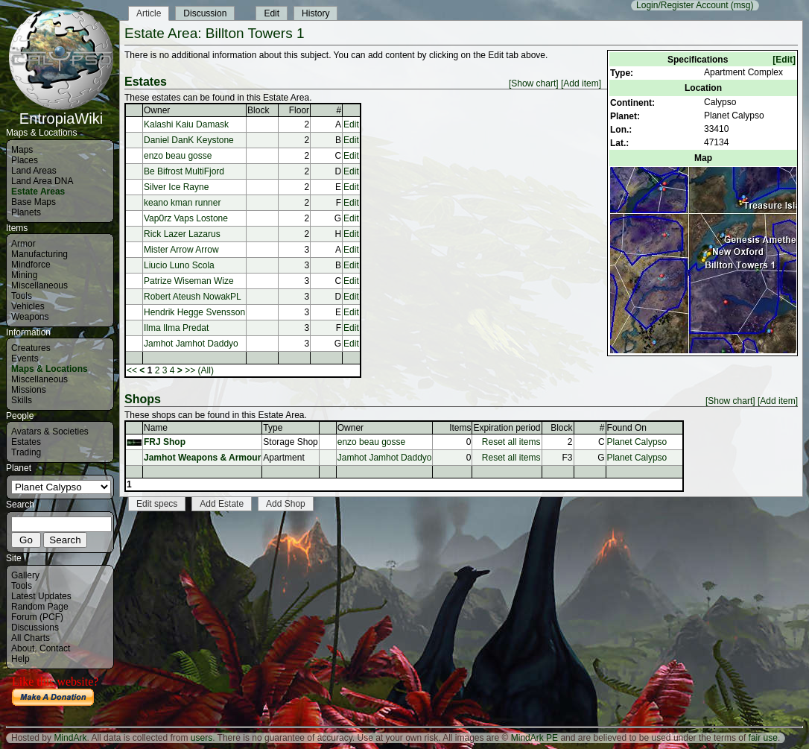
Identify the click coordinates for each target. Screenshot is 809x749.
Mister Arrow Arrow (181, 249)
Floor (299, 110)
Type (272, 428)
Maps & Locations (49, 369)
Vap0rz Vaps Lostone (186, 218)
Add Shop (285, 504)
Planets (26, 212)
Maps (22, 150)
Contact (54, 648)
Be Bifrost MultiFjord (184, 171)
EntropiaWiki (61, 112)
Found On (627, 428)
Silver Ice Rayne (176, 187)
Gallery (25, 575)
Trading (26, 452)
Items (460, 428)
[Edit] (784, 59)
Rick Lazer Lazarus (182, 234)
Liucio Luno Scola (179, 265)
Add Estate (222, 504)
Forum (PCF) (37, 617)
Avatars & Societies (50, 431)
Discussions (35, 627)
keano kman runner (182, 202)
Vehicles (28, 306)
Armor (23, 243)
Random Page (40, 606)
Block (258, 110)
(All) (206, 370)
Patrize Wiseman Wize (189, 281)
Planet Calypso (637, 442)
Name (156, 428)
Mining (24, 275)
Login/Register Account (682, 5)
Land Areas (34, 170)
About (22, 648)
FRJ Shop (164, 442)
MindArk (70, 738)
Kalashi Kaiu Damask (186, 124)
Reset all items (511, 442)
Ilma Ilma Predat (176, 328)
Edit (271, 13)
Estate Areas (38, 191)
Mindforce (31, 264)
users (201, 738)
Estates (26, 442)
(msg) (742, 5)
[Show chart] (534, 83)
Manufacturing (39, 254)
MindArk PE (534, 738)
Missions (28, 390)
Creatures (31, 348)
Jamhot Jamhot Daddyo (191, 343)
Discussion (204, 13)
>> (190, 370)
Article (148, 13)
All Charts (30, 638)
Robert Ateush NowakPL (192, 296)
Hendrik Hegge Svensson (194, 312)
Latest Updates (41, 596)
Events (25, 358)
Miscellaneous (39, 285)
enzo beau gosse (178, 156)
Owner (157, 110)
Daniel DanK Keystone (189, 140)
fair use (763, 738)
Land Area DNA (42, 181)
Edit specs (156, 504)
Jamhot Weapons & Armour (202, 457)
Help (20, 659)
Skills (21, 400)
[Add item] (581, 83)
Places (24, 160)
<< (132, 370)
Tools (21, 296)
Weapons (29, 317)
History (315, 13)
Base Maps (33, 202)
